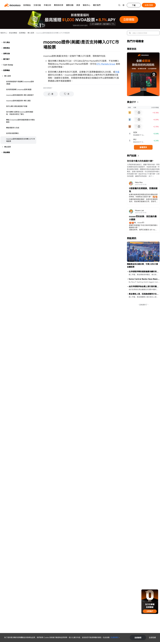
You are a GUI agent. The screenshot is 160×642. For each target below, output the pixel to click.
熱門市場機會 (135, 41)
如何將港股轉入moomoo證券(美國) (19, 89)
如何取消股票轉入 (12, 133)
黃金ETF (131, 102)
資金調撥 (6, 152)
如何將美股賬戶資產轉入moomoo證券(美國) (20, 82)
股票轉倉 (22, 33)
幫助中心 (86, 5)
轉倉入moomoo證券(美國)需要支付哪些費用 (20, 121)
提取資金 (6, 48)
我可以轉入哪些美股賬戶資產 (16, 106)
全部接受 (137, 637)
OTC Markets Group (105, 63)
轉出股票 (7, 147)
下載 (134, 5)
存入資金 (6, 42)
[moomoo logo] (12, 5)
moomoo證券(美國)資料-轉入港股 (18, 101)
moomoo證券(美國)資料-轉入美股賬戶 (20, 95)
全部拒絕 (152, 637)
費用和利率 (58, 5)
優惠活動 (69, 5)
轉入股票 (30, 33)
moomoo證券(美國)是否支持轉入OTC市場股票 (20, 140)
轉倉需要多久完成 (12, 128)
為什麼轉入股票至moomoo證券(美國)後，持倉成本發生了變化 (19, 113)
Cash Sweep (8, 65)
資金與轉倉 (12, 33)
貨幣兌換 (6, 53)
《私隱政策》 (114, 637)
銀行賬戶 (6, 59)
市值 (117, 71)
